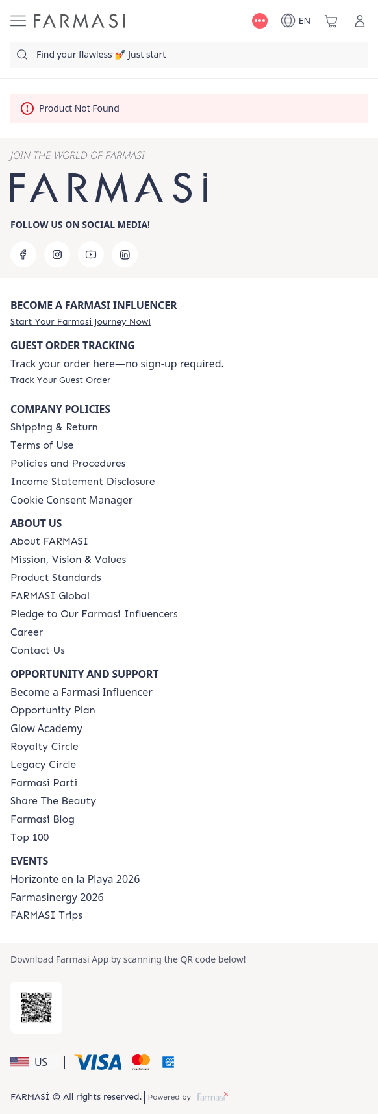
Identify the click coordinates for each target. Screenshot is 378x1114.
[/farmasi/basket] (331, 21)
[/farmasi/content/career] (26, 632)
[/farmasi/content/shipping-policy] (54, 427)
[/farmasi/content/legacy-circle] (43, 764)
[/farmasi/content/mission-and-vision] (68, 559)
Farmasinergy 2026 (57, 897)
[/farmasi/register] (80, 321)
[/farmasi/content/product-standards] (55, 577)
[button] (35, 1062)
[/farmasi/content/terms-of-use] (41, 445)
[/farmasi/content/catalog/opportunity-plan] (52, 710)
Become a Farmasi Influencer (81, 692)
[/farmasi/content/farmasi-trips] (46, 915)
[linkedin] (125, 254)
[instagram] (57, 254)
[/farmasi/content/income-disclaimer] (82, 481)
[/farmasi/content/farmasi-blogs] (42, 819)
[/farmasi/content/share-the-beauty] (53, 801)
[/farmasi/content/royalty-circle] (44, 746)
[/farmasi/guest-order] (60, 380)
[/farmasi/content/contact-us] (37, 650)
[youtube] (91, 254)
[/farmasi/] (79, 20)
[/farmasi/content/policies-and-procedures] (67, 463)
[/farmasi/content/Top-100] (29, 837)
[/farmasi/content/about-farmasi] (49, 541)
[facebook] (23, 254)
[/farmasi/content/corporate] (50, 595)
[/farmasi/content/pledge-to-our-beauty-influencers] (94, 614)
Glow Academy (46, 728)
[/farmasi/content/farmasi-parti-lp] (43, 782)
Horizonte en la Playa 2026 (75, 879)
